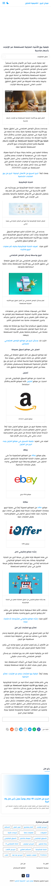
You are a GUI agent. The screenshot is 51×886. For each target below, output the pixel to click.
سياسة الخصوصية (42, 868)
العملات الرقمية (31, 855)
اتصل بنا (45, 863)
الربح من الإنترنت (42, 827)
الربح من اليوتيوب (28, 844)
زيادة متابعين (43, 844)
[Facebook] (39, 729)
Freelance (43, 855)
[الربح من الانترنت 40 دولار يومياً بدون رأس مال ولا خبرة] (25, 785)
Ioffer (40, 507)
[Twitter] (30, 729)
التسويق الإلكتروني (40, 838)
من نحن (22, 863)
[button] (7, 3)
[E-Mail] (25, 729)
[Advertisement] (25, 25)
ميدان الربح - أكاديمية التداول (36, 3)
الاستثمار (7, 827)
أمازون (29, 381)
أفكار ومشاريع (28, 827)
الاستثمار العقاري (25, 849)
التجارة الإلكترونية (41, 849)
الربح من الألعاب (11, 849)
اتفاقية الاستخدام (19, 868)
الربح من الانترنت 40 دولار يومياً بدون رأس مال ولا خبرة (26, 800)
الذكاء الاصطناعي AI (12, 844)
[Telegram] (21, 729)
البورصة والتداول (25, 838)
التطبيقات (43, 832)
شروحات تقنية (12, 832)
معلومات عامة (28, 832)
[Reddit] (12, 729)
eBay (33, 455)
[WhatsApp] (34, 729)
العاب (6, 855)
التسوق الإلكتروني (10, 838)
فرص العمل (17, 827)
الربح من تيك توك (17, 855)
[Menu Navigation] (4, 3)
